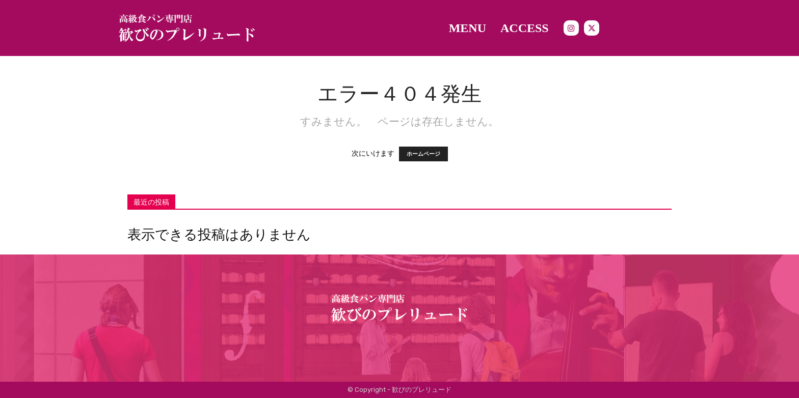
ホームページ (423, 154)
